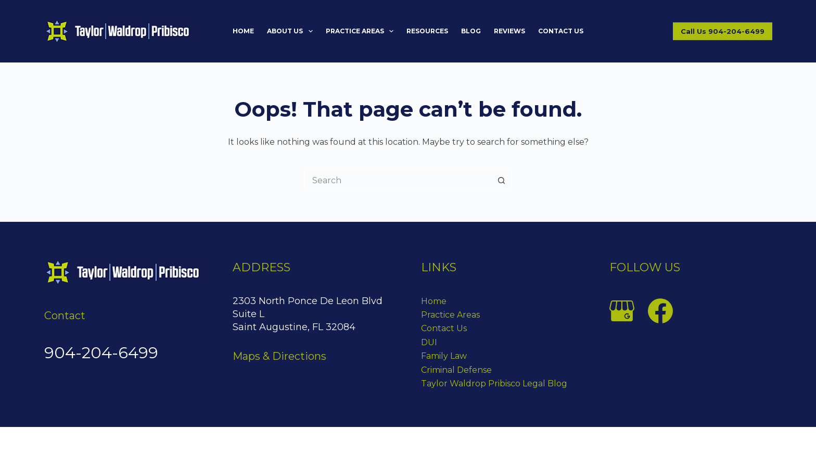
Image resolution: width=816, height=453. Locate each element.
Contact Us (560, 31)
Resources (427, 31)
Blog (471, 31)
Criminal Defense (456, 370)
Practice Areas (362, 31)
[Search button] (501, 180)
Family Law (444, 356)
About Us (291, 31)
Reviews (509, 31)
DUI (429, 342)
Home (243, 31)
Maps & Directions (279, 356)
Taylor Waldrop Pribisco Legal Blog (494, 383)
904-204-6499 (101, 352)
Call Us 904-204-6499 (722, 31)
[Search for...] (397, 180)
